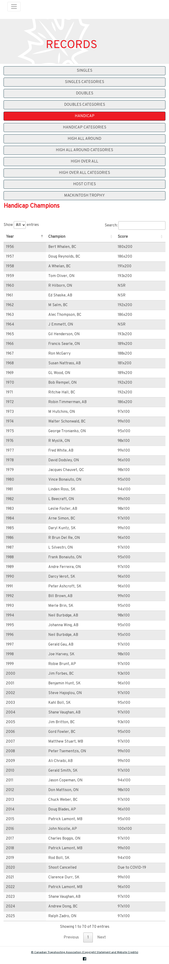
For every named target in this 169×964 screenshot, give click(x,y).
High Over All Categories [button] (84, 173)
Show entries (21, 225)
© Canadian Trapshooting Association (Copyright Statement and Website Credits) (84, 952)
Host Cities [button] (84, 184)
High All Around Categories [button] (84, 150)
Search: (135, 225)
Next (101, 937)
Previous (71, 937)
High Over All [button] (84, 161)
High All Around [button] (84, 138)
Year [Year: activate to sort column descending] (10, 236)
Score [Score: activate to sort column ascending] (114, 236)
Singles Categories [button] (84, 82)
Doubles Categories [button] (84, 104)
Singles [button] (84, 70)
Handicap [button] (84, 116)
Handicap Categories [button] (84, 127)
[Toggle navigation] (14, 6)
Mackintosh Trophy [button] (84, 195)
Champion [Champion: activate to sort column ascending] (43, 236)
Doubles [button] (84, 93)
